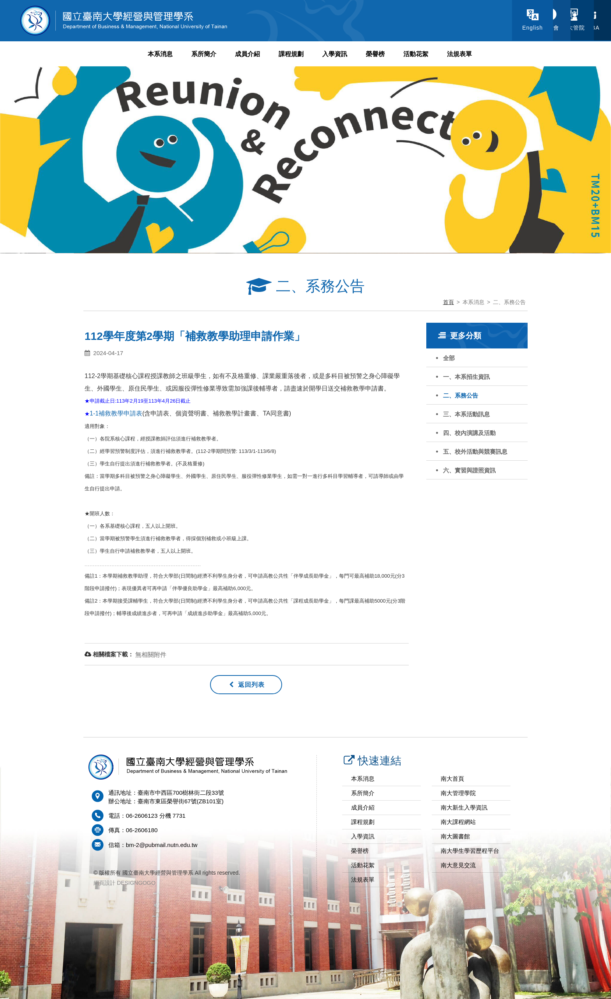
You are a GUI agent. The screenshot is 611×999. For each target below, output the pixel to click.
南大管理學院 (458, 793)
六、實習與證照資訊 (469, 470)
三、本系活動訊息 (466, 414)
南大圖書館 (455, 836)
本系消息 (160, 54)
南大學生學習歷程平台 (470, 850)
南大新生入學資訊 (464, 807)
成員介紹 (247, 54)
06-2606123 (141, 815)
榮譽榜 (375, 54)
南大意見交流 (458, 865)
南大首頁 (452, 778)
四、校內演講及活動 (469, 433)
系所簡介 (203, 54)
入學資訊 (334, 54)
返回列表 (247, 684)
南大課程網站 (458, 822)
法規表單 (459, 54)
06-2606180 (141, 830)
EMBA (586, 28)
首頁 (448, 302)
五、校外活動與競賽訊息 (475, 451)
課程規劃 (291, 54)
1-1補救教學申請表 (116, 413)
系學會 (489, 28)
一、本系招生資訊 (466, 376)
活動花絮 (415, 54)
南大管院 (538, 28)
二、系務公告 (460, 395)
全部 (449, 358)
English (440, 28)
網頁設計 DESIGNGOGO (124, 882)
